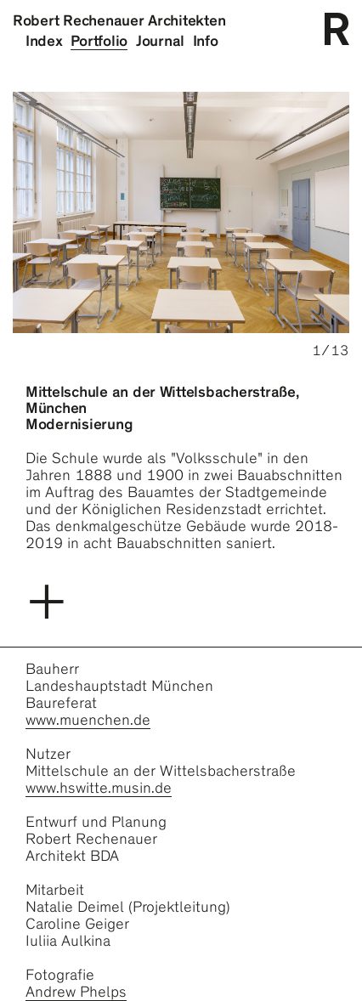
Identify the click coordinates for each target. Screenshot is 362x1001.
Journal (160, 40)
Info (205, 40)
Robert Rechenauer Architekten (119, 20)
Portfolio (99, 40)
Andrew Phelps (76, 991)
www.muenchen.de (87, 719)
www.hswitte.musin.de (98, 787)
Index (44, 40)
